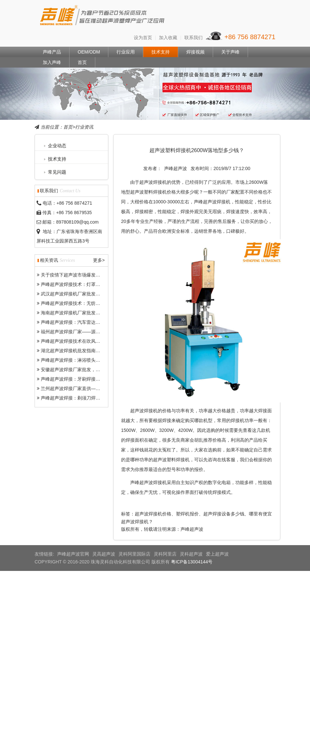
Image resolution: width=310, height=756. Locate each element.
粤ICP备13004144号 (192, 561)
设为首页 (143, 37)
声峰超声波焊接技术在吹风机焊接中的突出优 (86, 341)
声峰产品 (52, 52)
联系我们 (193, 37)
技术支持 (160, 52)
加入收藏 (168, 37)
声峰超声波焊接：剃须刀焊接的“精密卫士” (83, 398)
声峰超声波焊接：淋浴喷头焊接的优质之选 (84, 360)
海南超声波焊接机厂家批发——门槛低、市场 (86, 312)
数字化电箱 (219, 482)
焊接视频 (195, 52)
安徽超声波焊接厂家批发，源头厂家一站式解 (86, 369)
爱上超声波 (217, 554)
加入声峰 (52, 62)
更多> (99, 260)
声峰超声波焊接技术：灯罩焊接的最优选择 (84, 284)
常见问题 (57, 172)
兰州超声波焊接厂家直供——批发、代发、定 (86, 388)
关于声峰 (230, 52)
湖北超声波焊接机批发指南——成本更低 (82, 350)
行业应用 (125, 52)
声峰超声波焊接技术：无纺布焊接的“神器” (83, 303)
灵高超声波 (103, 554)
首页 (82, 62)
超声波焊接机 (153, 182)
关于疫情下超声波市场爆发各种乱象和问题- (85, 274)
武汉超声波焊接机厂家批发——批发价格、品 (86, 293)
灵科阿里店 (165, 554)
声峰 (103, 16)
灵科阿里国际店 (134, 554)
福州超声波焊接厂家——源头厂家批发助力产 (86, 331)
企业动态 (57, 145)
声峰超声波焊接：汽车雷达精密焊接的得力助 (86, 322)
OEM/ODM (89, 52)
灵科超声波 (191, 554)
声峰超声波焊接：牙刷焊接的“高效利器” (81, 379)
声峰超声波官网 (73, 554)
